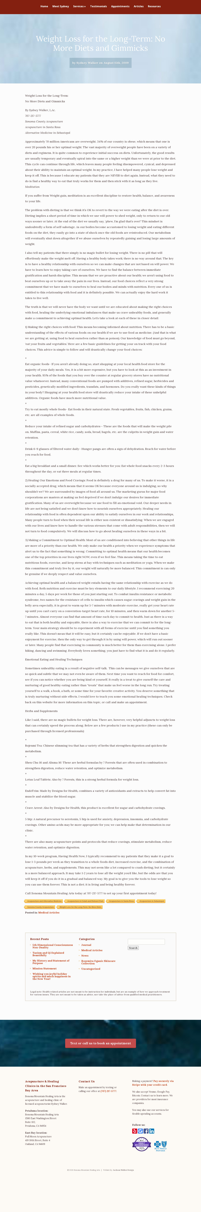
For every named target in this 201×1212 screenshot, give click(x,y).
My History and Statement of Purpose (51, 963)
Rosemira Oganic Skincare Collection (98, 964)
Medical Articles (48, 914)
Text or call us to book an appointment (100, 1045)
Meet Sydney (60, 6)
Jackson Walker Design (123, 1172)
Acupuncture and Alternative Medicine (44, 903)
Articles (139, 6)
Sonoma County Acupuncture (40, 909)
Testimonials (98, 6)
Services (79, 6)
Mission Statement (45, 970)
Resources (154, 6)
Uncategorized (90, 970)
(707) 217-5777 (108, 1092)
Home (44, 6)
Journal (86, 946)
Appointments (120, 6)
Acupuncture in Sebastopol (152, 903)
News (84, 957)
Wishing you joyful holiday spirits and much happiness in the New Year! (52, 978)
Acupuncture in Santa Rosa (121, 903)
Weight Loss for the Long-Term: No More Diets (80, 909)
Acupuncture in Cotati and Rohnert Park (85, 903)
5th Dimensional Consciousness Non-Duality (53, 948)
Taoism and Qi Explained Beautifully (48, 955)
